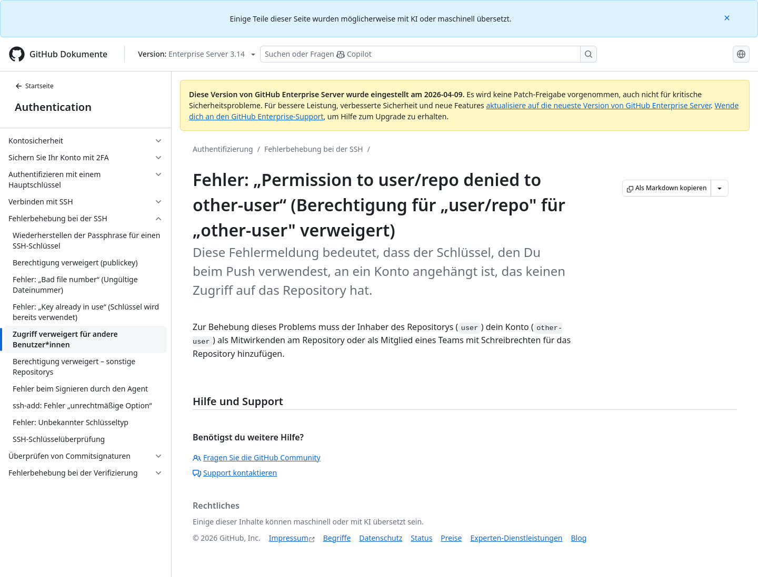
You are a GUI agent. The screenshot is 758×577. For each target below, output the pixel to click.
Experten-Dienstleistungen (516, 538)
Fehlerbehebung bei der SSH (313, 149)
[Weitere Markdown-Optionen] (720, 188)
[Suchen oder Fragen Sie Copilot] (428, 54)
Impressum (288, 538)
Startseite (34, 85)
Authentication (53, 107)
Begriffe (337, 538)
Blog (579, 538)
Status (421, 538)
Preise (451, 538)
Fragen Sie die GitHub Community (257, 457)
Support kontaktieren (235, 473)
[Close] (728, 17)
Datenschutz (380, 538)
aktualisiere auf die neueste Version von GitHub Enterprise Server (598, 105)
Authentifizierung (223, 149)
